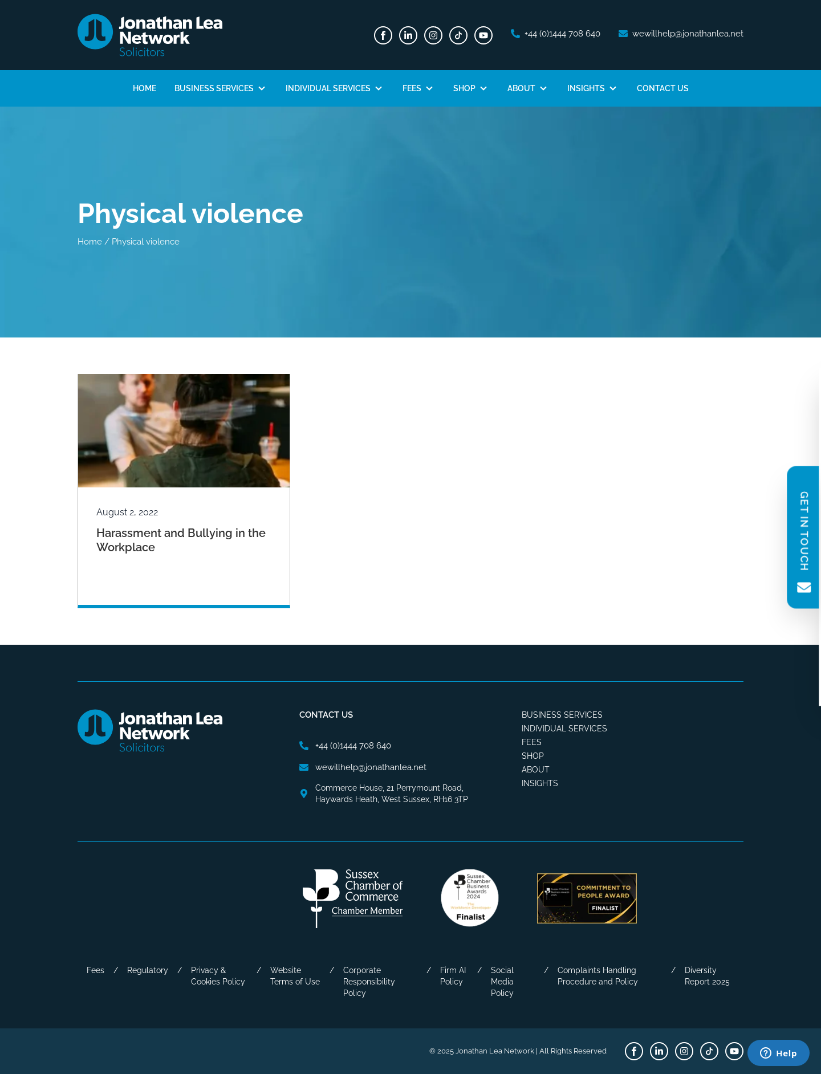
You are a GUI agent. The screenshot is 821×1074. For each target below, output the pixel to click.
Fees (412, 88)
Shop (464, 88)
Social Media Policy (502, 982)
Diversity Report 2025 (707, 976)
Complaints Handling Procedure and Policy (598, 976)
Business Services (214, 88)
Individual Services (328, 88)
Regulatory (147, 970)
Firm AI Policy (453, 976)
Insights (586, 88)
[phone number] (555, 33)
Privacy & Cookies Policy (218, 976)
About (521, 88)
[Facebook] (383, 35)
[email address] (681, 33)
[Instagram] (433, 35)
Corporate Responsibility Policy (369, 982)
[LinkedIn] (408, 35)
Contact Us (663, 88)
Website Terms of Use (295, 976)
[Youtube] (483, 35)
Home (144, 88)
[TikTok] (458, 35)
